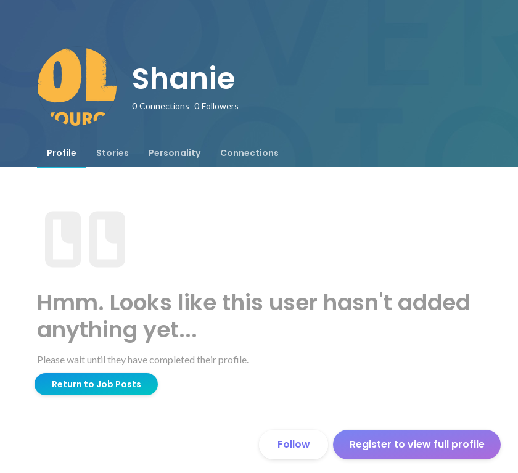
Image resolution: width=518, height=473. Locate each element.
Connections (249, 153)
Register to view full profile (417, 444)
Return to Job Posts (96, 384)
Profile (61, 153)
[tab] (61, 153)
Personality (174, 153)
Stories (112, 153)
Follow (294, 444)
